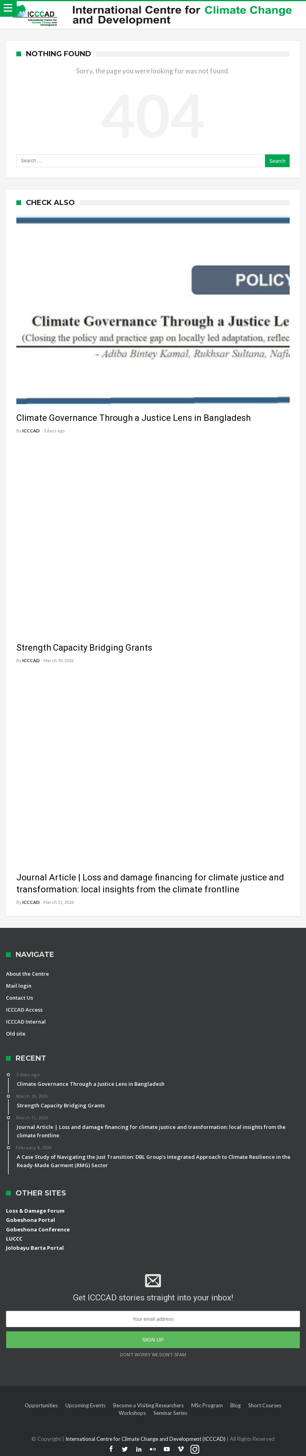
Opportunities (41, 1405)
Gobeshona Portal (30, 1219)
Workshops (132, 1413)
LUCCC (14, 1238)
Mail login (18, 985)
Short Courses (264, 1405)
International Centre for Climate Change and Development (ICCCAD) (146, 1439)
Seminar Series (170, 1413)
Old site (16, 1033)
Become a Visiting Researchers (148, 1405)
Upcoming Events (85, 1405)
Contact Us (19, 997)
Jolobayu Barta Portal (35, 1247)
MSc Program (207, 1405)
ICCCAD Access (24, 1009)
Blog (235, 1405)
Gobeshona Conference (38, 1229)
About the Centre (27, 973)
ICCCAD (31, 430)
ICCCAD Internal (26, 1021)
